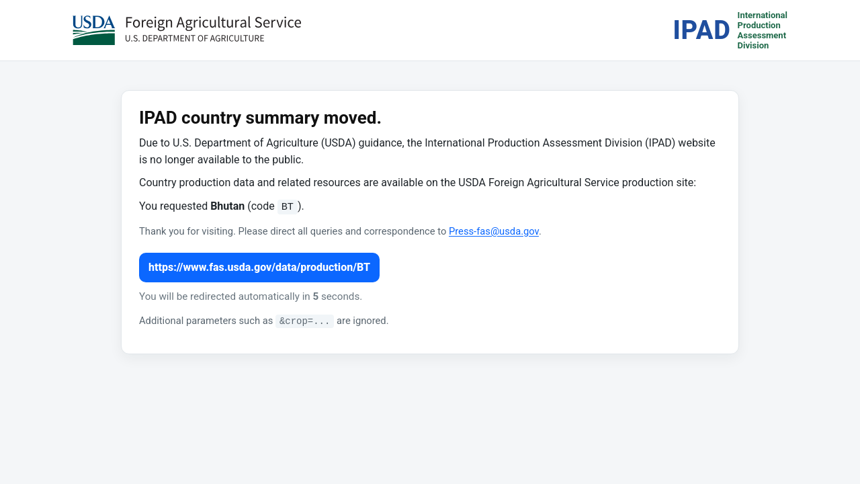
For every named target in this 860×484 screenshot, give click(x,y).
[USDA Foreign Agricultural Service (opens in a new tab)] (187, 30)
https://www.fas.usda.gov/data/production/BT (259, 267)
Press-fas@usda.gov (494, 231)
